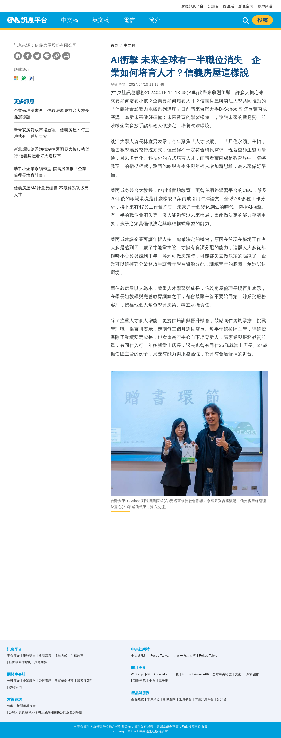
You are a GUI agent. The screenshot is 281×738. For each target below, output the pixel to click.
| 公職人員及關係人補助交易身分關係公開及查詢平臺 (44, 712)
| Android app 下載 (165, 674)
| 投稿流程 (44, 655)
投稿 (262, 20)
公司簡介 (13, 680)
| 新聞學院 (138, 680)
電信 (129, 20)
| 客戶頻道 (152, 699)
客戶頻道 (265, 6)
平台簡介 (13, 655)
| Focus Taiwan (159, 655)
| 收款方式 (60, 655)
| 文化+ (238, 674)
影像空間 (245, 6)
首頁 (115, 45)
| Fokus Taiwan (208, 655)
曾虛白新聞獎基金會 (21, 706)
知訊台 (213, 6)
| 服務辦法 (28, 655)
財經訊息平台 (192, 6)
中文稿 (69, 20)
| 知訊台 (221, 699)
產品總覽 (137, 699)
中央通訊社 (139, 655)
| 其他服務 (39, 662)
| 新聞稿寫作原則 (19, 662)
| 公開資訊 (44, 680)
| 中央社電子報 (157, 680)
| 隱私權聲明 (84, 680)
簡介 (154, 20)
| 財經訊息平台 (203, 699)
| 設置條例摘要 (63, 680)
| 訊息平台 (184, 699)
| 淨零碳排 (251, 674)
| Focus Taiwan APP (194, 674)
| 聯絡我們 (14, 687)
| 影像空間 (168, 699)
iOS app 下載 (141, 674)
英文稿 (101, 20)
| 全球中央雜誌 (221, 674)
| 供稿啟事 (76, 655)
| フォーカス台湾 (184, 655)
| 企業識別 (28, 680)
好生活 (228, 6)
